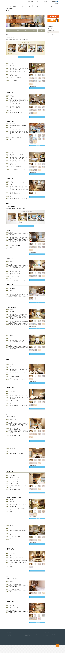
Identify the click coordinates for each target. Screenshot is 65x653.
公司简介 (56, 3)
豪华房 (18, 30)
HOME (7, 8)
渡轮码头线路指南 (51, 30)
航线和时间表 (50, 26)
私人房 (34, 30)
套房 (10, 30)
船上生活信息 (50, 34)
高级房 (26, 30)
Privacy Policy (9, 647)
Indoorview (26, 56)
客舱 (49, 32)
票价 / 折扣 (50, 28)
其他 (41, 30)
